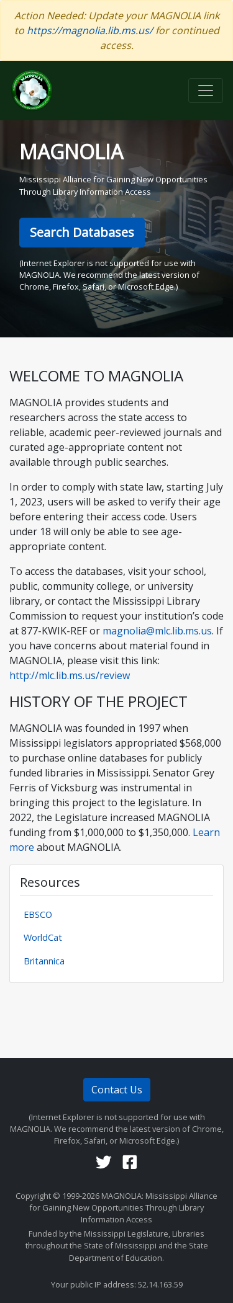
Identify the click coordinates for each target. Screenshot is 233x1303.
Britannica (44, 961)
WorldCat (43, 937)
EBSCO (38, 914)
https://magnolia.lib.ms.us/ (90, 30)
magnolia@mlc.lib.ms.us (156, 631)
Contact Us (116, 1089)
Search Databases (82, 232)
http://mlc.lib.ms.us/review (69, 675)
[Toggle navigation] (205, 90)
